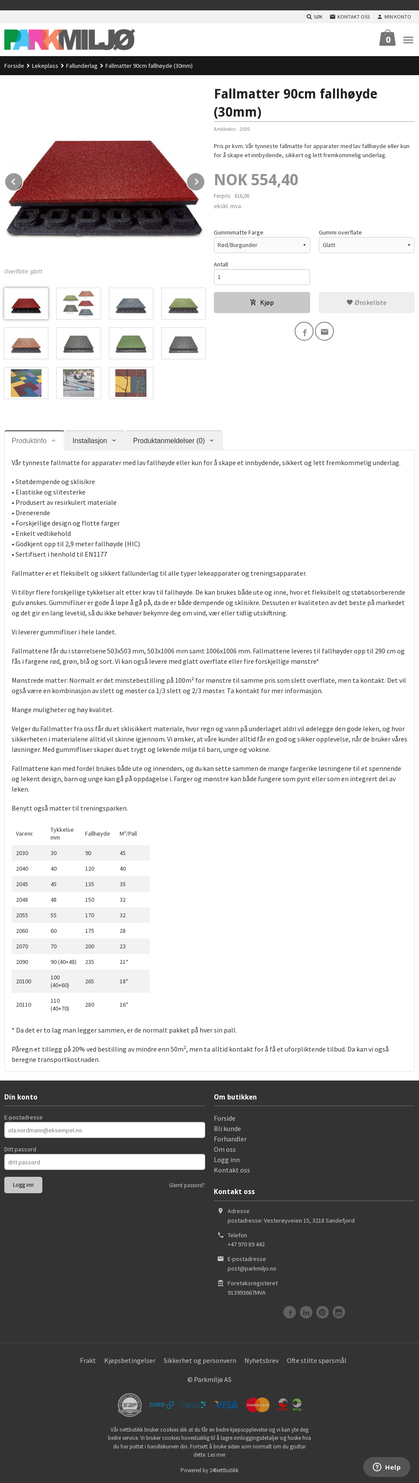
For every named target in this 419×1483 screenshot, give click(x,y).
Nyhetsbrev (261, 1360)
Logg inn (227, 1159)
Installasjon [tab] (90, 440)
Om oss (225, 1149)
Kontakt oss (232, 1170)
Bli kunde (227, 1128)
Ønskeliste (366, 302)
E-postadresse (23, 1117)
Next (204, 180)
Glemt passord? (187, 1185)
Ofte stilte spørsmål (316, 1360)
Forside (14, 66)
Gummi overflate (340, 232)
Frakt (88, 1360)
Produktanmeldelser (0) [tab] (169, 440)
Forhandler (230, 1138)
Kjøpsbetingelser (130, 1360)
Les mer (216, 1454)
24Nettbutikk (224, 1470)
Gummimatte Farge (238, 232)
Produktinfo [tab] (29, 440)
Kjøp (262, 302)
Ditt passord (20, 1149)
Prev (22, 180)
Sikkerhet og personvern (200, 1360)
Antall (221, 264)
